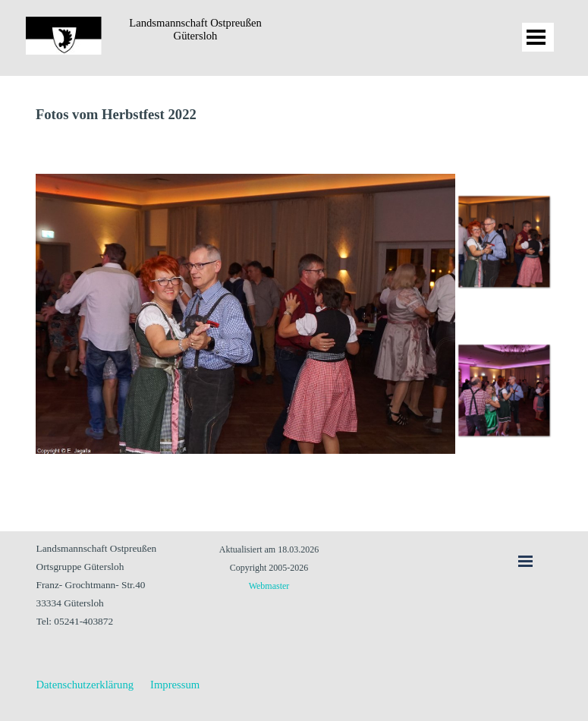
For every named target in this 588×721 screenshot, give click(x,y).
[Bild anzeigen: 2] (503, 390)
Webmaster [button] (269, 586)
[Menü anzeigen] (536, 37)
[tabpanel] (294, 114)
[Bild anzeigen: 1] (503, 241)
